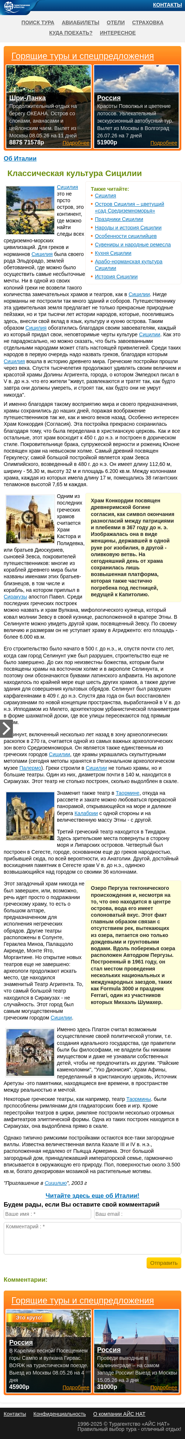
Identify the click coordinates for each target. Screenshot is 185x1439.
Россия (21, 1342)
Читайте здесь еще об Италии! (93, 1195)
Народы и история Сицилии (128, 228)
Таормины (138, 1099)
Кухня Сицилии (113, 253)
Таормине (127, 793)
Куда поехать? (70, 33)
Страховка (148, 22)
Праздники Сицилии (119, 219)
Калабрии (86, 813)
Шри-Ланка (27, 98)
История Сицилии (116, 277)
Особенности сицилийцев (126, 236)
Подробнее (75, 1387)
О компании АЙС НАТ (119, 1414)
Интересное (118, 33)
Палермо (30, 768)
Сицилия (105, 196)
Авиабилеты (80, 22)
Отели (116, 22)
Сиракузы (15, 597)
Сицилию (56, 1183)
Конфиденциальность (59, 1414)
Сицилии (139, 294)
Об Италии (20, 158)
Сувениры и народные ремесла (133, 245)
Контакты (167, 5)
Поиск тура (37, 22)
